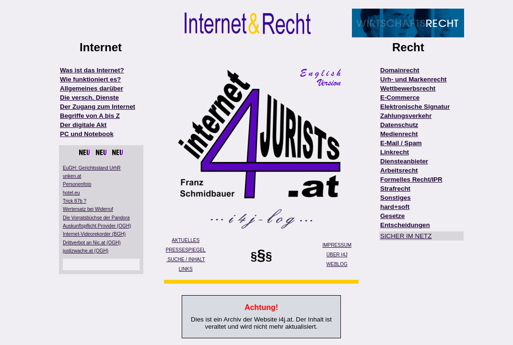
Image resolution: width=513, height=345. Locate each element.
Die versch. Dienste (89, 97)
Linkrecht (394, 152)
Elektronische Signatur (415, 106)
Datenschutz (399, 124)
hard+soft (394, 206)
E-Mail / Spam (401, 143)
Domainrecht (399, 70)
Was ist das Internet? (92, 70)
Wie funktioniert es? (90, 79)
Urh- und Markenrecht (413, 79)
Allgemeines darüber (91, 88)
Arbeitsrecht (399, 170)
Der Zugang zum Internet (97, 106)
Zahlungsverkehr (405, 115)
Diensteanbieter (404, 161)
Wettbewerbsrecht (407, 88)
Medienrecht (399, 134)
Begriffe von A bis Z (90, 115)
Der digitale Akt (83, 124)
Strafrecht (395, 188)
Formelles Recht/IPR (411, 179)
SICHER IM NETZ (405, 236)
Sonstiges (395, 197)
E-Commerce (400, 97)
